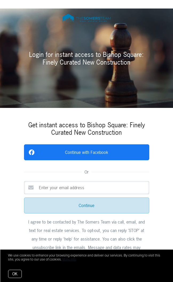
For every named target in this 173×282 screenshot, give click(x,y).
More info (69, 259)
